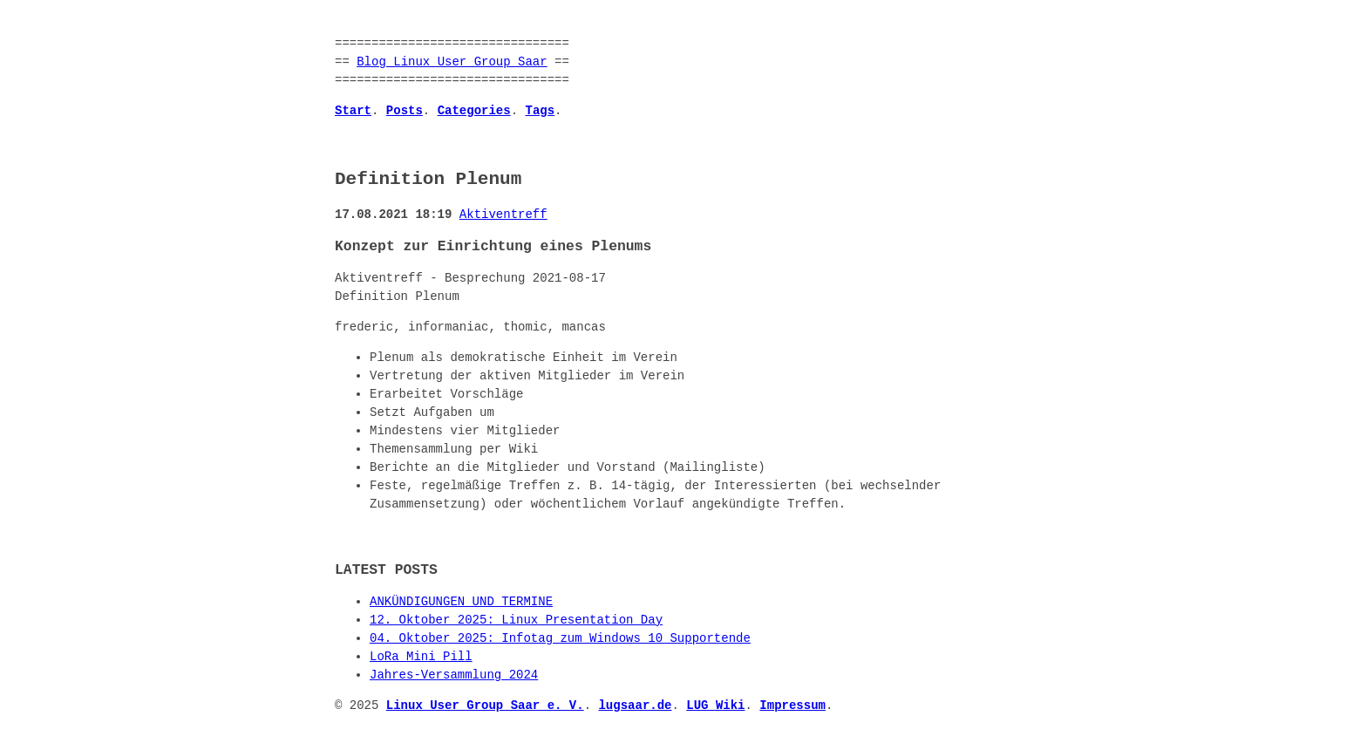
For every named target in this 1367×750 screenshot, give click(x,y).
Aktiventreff (503, 215)
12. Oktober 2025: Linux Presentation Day (516, 620)
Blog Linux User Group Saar (452, 62)
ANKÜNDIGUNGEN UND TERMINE (461, 602)
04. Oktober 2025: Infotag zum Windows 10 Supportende (560, 639)
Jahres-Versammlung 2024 (454, 675)
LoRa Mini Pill (421, 657)
